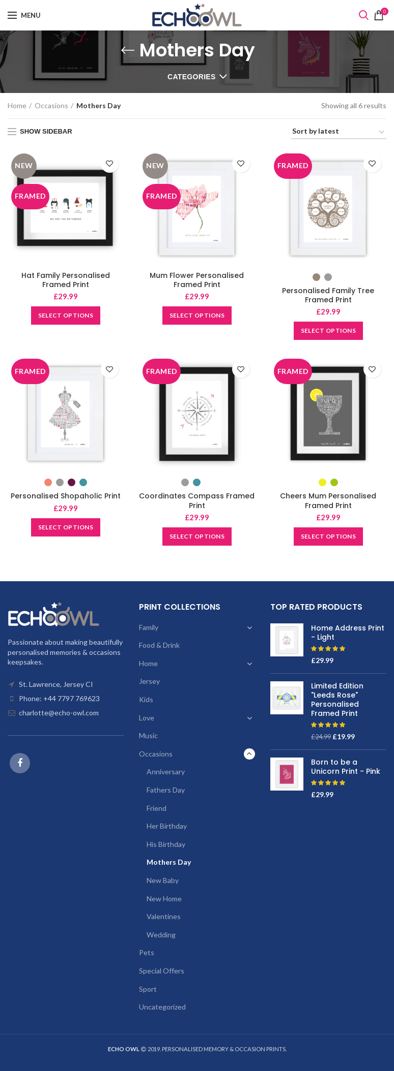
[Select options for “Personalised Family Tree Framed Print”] (328, 331)
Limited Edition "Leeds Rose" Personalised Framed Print (337, 699)
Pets (146, 952)
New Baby (163, 880)
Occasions (51, 105)
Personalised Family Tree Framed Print (328, 295)
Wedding (161, 934)
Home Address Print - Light (347, 632)
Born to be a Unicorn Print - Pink (345, 767)
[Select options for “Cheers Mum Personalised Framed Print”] (328, 536)
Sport (148, 989)
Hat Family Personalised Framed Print (65, 280)
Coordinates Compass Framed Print (197, 500)
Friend (156, 808)
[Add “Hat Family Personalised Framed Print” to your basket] (65, 315)
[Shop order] (338, 133)
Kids (146, 699)
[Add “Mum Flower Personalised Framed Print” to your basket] (197, 315)
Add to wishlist (110, 164)
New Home (164, 898)
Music (148, 735)
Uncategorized (162, 1006)
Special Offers (161, 970)
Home (17, 105)
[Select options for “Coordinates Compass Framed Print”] (197, 536)
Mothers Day (169, 862)
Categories (191, 77)
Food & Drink (159, 645)
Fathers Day (166, 789)
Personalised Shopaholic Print (66, 495)
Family (148, 627)
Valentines (164, 916)
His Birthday (166, 844)
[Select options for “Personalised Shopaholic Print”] (65, 527)
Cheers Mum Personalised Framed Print (328, 500)
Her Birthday (167, 826)
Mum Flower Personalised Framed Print (197, 280)
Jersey (149, 681)
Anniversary (166, 771)
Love (146, 717)
